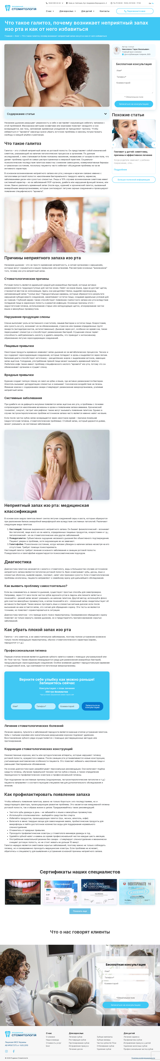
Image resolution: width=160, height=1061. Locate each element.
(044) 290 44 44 (55, 3)
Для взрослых (76, 1033)
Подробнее (120, 170)
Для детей (129, 1033)
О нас (49, 1033)
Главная (8, 36)
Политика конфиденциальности (143, 1058)
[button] (50, 11)
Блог (17, 36)
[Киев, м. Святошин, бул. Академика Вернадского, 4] (67, 3)
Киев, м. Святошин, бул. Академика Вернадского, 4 (88, 3)
